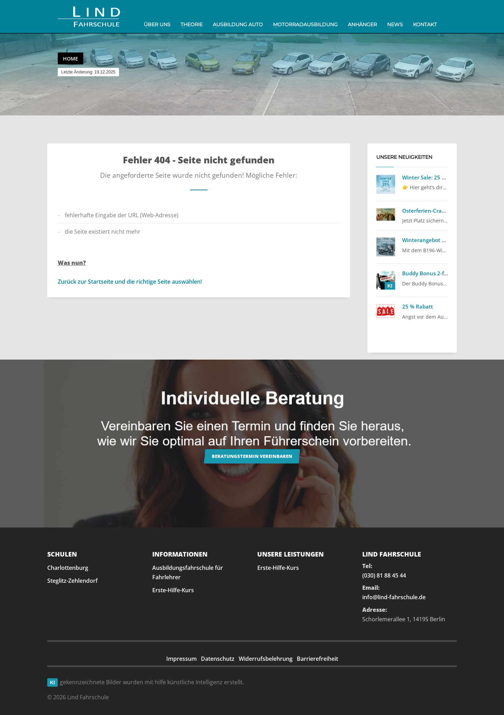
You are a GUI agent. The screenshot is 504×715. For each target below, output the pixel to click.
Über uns (157, 24)
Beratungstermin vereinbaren (252, 456)
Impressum (181, 659)
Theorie (192, 24)
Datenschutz (217, 659)
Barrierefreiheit (317, 659)
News (395, 24)
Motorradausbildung (305, 24)
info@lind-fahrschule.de (394, 597)
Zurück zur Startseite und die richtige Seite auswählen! (130, 281)
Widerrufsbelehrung (266, 659)
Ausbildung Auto (238, 24)
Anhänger (362, 24)
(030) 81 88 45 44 (384, 575)
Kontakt (425, 24)
